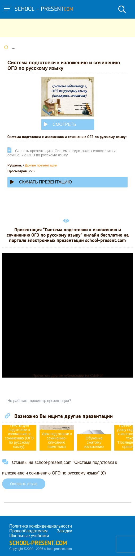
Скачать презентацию (41, 182)
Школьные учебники (29, 535)
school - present (44, 9)
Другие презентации (41, 165)
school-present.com (38, 543)
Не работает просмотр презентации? (39, 401)
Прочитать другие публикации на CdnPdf (67, 375)
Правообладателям (28, 531)
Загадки (64, 531)
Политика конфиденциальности (40, 526)
